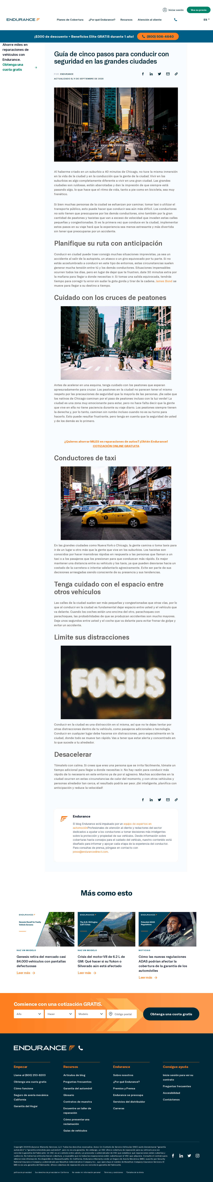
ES (207, 19)
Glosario (68, 1094)
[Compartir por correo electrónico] (168, 73)
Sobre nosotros (123, 1075)
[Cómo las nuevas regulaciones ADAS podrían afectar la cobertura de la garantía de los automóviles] (167, 929)
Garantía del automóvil (77, 1088)
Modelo (83, 1013)
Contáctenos (171, 1099)
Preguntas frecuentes (77, 1081)
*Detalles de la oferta (135, 1172)
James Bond (164, 281)
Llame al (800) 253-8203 (30, 1075)
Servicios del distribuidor (129, 1101)
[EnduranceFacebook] (173, 1156)
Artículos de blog (74, 1075)
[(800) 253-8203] (187, 20)
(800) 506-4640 (158, 36)
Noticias (144, 950)
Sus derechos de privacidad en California (52, 1172)
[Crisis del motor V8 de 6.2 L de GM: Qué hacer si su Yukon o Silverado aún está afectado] (106, 929)
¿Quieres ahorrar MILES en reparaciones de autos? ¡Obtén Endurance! (116, 441)
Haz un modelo (26, 950)
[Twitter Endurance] (189, 1156)
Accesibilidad (171, 1092)
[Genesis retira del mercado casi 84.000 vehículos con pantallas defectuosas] (45, 929)
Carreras (118, 1108)
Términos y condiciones (113, 1172)
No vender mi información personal (86, 1172)
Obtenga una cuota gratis (19, 67)
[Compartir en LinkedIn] (151, 73)
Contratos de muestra (77, 1101)
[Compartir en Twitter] (159, 73)
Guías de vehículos (75, 1130)
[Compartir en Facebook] (143, 73)
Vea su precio (199, 9)
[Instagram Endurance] (197, 1156)
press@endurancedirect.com (90, 851)
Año (19, 1013)
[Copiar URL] (176, 73)
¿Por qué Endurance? (126, 1081)
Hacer (51, 1013)
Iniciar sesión (173, 10)
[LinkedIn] (181, 1156)
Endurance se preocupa (128, 1094)
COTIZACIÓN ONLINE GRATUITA (116, 446)
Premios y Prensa (124, 1088)
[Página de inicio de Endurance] (23, 19)
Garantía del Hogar (26, 1106)
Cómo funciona (23, 1088)
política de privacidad (23, 1172)
